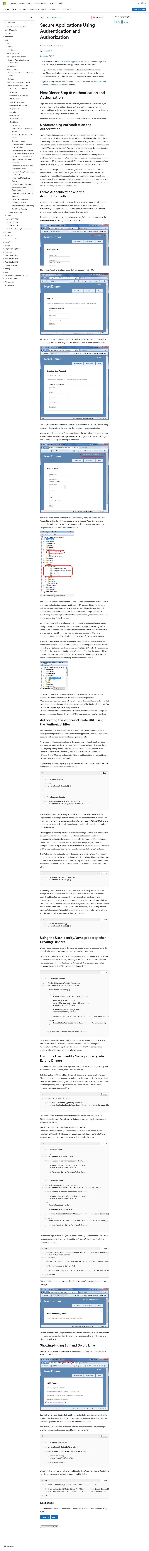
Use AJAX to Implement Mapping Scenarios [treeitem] (20, 200)
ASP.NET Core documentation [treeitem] (15, 27)
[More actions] (107, 17)
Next (54, 1517)
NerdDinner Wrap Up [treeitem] (19, 209)
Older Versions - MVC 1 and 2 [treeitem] (20, 89)
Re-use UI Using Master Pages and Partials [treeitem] (23, 173)
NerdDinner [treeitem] (16, 125)
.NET (48, 17)
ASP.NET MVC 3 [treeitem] (12, 225)
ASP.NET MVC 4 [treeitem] (12, 222)
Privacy (50, 1544)
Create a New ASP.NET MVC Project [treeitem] (22, 136)
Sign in (143, 3)
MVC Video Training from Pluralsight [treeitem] (19, 229)
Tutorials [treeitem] (8, 33)
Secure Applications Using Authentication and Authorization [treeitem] (21, 187)
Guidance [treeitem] (11, 50)
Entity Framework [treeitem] (11, 265)
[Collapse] (31, 17)
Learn (42, 17)
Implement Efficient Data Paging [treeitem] (21, 179)
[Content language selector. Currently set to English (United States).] (13, 1538)
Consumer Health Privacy (67, 1544)
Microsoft (46, 50)
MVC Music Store (61, 84)
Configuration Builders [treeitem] (12, 239)
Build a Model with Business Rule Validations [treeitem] (22, 145)
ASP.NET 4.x (56, 17)
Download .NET (139, 9)
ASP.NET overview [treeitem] (11, 30)
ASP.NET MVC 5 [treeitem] (12, 219)
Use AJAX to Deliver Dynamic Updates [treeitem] (22, 194)
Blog (31, 1544)
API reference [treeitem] (9, 285)
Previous (45, 1517)
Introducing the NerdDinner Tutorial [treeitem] (22, 130)
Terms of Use (85, 1544)
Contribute (42, 1544)
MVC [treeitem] (8, 43)
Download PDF (46, 56)
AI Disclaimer (7, 1544)
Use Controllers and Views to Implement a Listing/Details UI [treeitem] (23, 152)
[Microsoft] (4, 3)
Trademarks (96, 1544)
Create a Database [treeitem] (18, 141)
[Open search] (138, 3)
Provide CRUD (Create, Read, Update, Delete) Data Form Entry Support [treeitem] (22, 159)
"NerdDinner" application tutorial (73, 61)
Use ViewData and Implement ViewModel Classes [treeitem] (22, 167)
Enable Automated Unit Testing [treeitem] (23, 205)
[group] (74, 1005)
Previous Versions (21, 1544)
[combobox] (18, 22)
